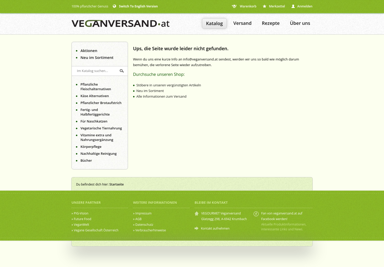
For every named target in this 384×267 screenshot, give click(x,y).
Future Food (82, 219)
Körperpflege (91, 146)
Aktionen (88, 50)
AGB (138, 219)
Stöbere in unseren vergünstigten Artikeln (168, 85)
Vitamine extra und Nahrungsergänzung (96, 137)
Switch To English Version (135, 6)
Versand (242, 23)
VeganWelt (81, 224)
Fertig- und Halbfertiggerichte (95, 112)
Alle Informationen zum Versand (161, 96)
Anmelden (301, 6)
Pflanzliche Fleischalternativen (95, 86)
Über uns (300, 23)
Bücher (86, 160)
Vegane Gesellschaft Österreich (96, 230)
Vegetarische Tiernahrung (101, 128)
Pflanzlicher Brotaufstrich (101, 102)
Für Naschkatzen (93, 121)
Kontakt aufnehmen (215, 228)
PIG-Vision (81, 213)
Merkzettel (274, 6)
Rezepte (271, 23)
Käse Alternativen (94, 96)
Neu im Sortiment (97, 57)
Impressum (143, 213)
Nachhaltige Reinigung (98, 153)
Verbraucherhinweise (150, 230)
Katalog (214, 23)
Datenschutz (144, 224)
